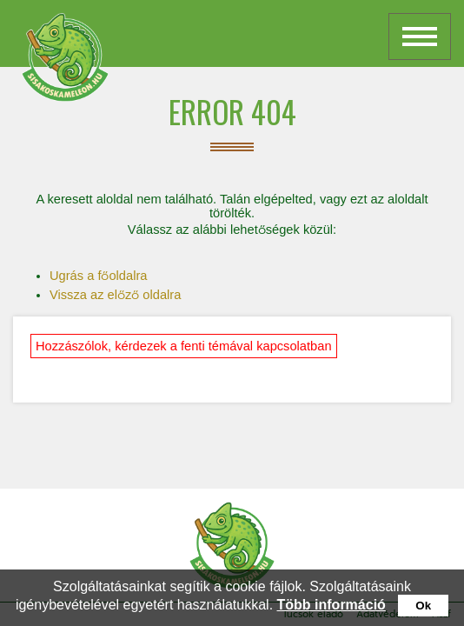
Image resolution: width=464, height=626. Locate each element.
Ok (423, 605)
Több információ (331, 604)
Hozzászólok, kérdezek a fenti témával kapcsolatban (184, 346)
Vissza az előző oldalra (115, 295)
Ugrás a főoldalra (98, 276)
